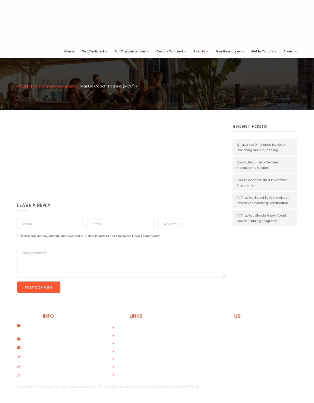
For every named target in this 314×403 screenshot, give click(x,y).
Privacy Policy (128, 367)
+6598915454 (31, 357)
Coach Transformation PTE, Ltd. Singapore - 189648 (43, 327)
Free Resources (229, 51)
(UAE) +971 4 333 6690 (37, 367)
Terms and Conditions (135, 359)
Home (69, 51)
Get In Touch (263, 51)
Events (201, 51)
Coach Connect (171, 51)
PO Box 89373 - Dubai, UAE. (42, 339)
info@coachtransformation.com (46, 347)
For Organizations (132, 51)
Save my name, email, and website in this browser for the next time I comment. (91, 236)
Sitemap (124, 375)
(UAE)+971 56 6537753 (37, 375)
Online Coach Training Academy (144, 335)
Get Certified (94, 51)
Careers (124, 351)
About (290, 51)
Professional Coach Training (140, 327)
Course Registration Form (138, 343)
